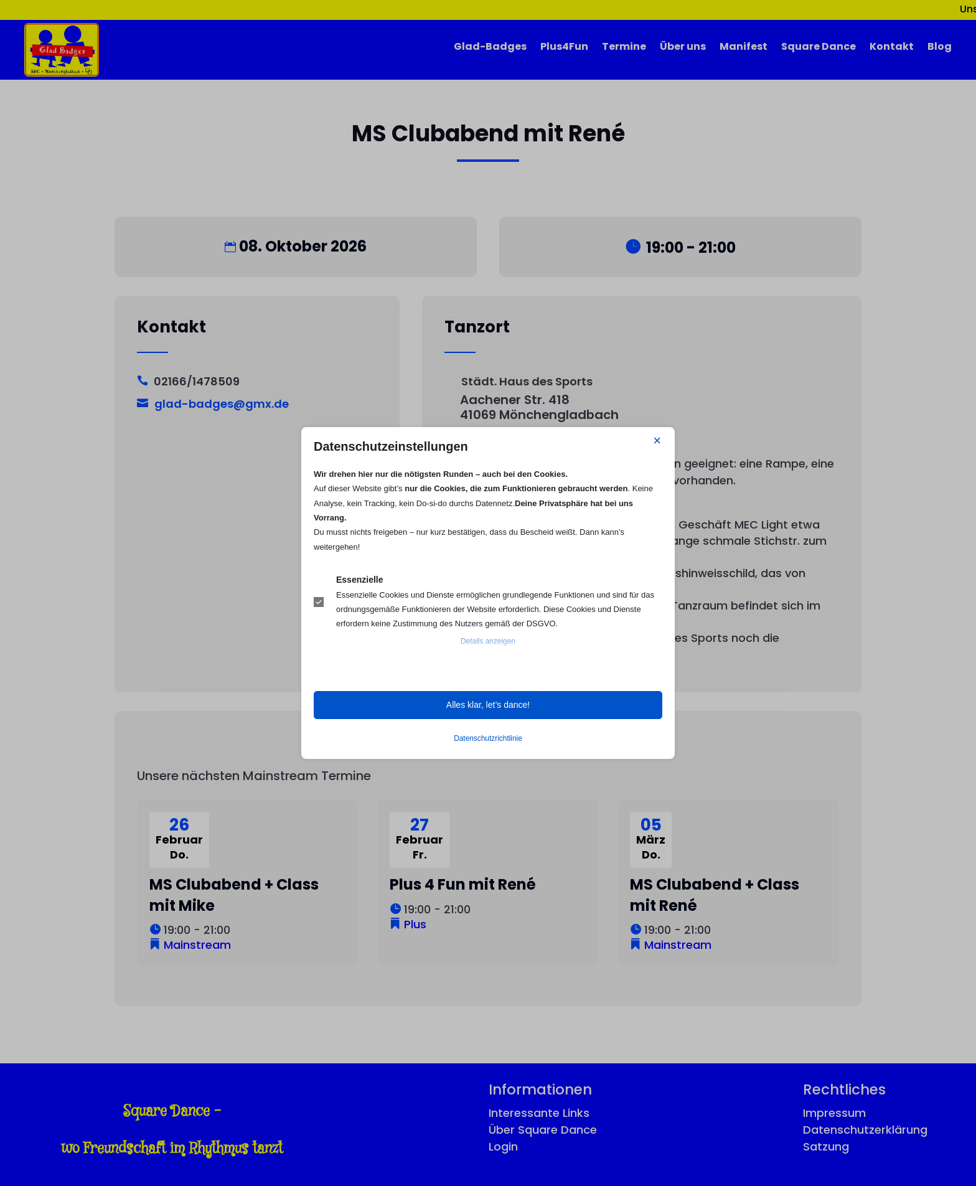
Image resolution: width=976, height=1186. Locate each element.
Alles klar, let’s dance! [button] (488, 705)
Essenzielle (359, 580)
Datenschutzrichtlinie (488, 738)
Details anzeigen (488, 641)
